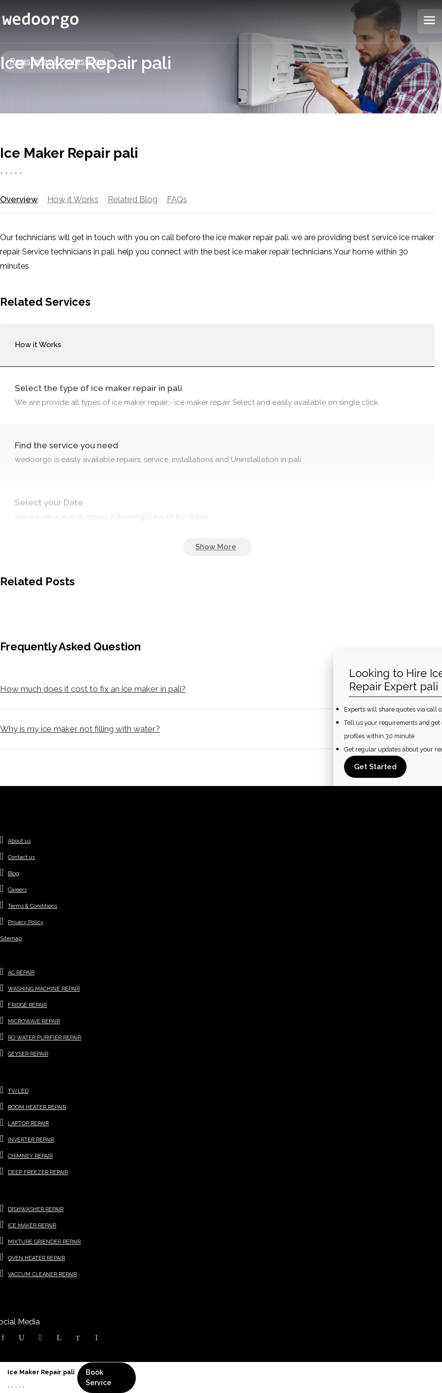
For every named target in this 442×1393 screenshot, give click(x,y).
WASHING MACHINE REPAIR (44, 990)
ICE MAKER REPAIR (32, 1226)
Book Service (98, 1377)
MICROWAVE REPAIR (34, 1022)
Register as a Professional (58, 61)
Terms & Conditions (32, 907)
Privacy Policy (25, 923)
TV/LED (18, 1092)
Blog (13, 874)
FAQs (176, 199)
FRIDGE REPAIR (27, 1006)
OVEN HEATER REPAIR (36, 1259)
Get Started (375, 766)
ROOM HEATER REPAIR (37, 1108)
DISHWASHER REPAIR (35, 1210)
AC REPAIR (21, 973)
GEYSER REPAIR (28, 1055)
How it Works (71, 199)
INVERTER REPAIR (31, 1141)
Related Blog (132, 199)
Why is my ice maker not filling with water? (80, 730)
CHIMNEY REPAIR (30, 1157)
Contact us (21, 858)
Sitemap (11, 939)
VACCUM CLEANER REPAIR (42, 1275)
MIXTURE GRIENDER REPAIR (44, 1243)
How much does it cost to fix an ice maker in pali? (93, 690)
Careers (17, 891)
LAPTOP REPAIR (28, 1124)
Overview (18, 199)
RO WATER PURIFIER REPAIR (44, 1039)
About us (19, 842)
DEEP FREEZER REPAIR (38, 1173)
